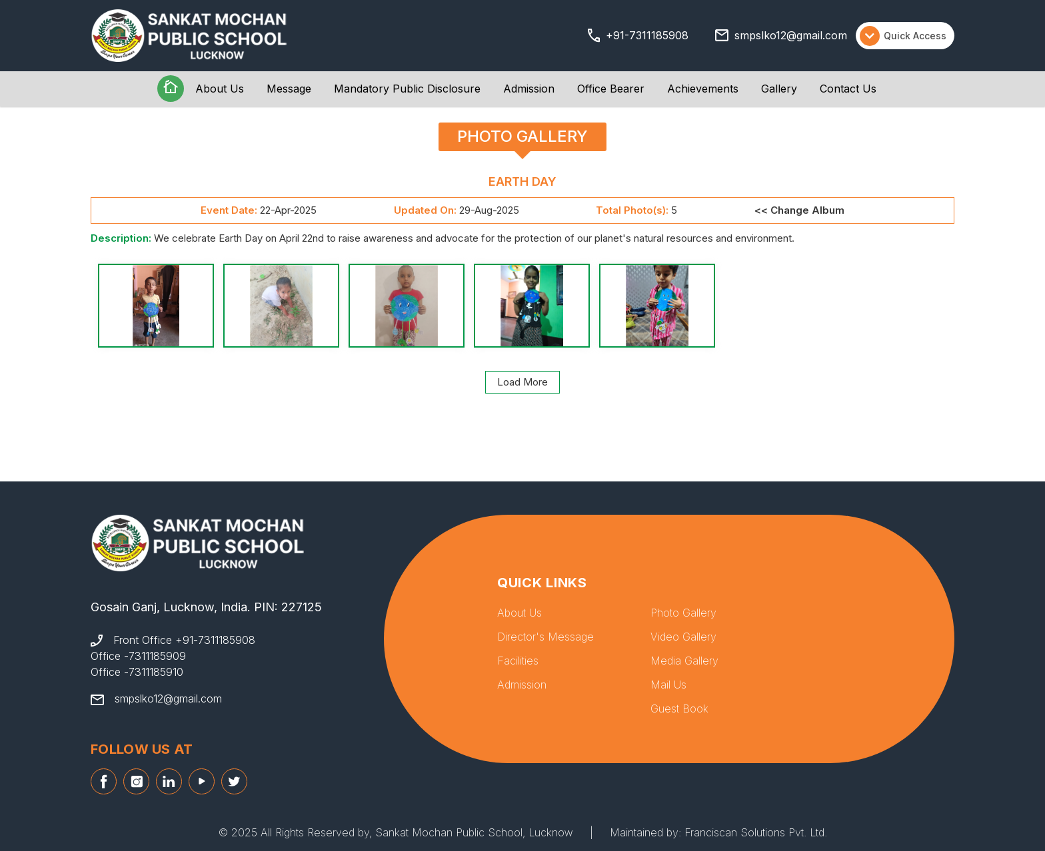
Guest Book (679, 708)
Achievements (702, 88)
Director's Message (545, 636)
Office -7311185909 (138, 656)
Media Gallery (684, 660)
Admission (528, 88)
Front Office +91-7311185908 (184, 640)
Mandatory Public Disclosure (407, 88)
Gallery (779, 88)
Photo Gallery (683, 612)
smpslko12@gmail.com (790, 35)
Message (289, 88)
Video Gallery (683, 636)
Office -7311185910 (137, 672)
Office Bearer (610, 88)
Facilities (517, 660)
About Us (219, 88)
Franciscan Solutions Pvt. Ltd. (755, 832)
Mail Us (668, 684)
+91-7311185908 (647, 35)
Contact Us (848, 88)
